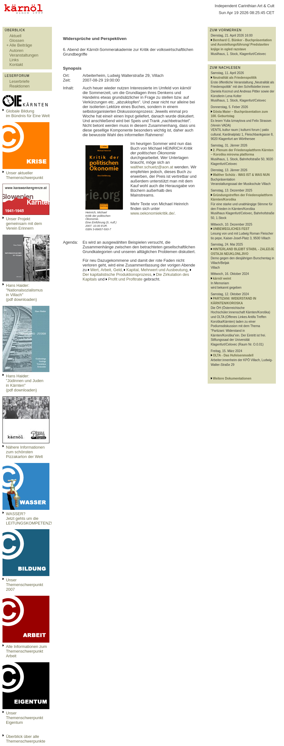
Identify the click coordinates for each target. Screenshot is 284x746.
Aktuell (15, 35)
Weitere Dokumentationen (232, 378)
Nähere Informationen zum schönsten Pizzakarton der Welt (25, 452)
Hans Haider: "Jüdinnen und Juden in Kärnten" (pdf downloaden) (24, 383)
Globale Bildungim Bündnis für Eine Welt (28, 113)
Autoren (16, 50)
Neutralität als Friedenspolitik (234, 77)
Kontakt (16, 64)
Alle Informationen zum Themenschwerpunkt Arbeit (26, 651)
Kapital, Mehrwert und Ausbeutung (157, 269)
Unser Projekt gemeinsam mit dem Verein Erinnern (24, 223)
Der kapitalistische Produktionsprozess (117, 274)
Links (14, 59)
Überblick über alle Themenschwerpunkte (25, 739)
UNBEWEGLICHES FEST (231, 229)
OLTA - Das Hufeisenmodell (233, 355)
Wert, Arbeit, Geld (106, 269)
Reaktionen (19, 86)
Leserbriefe (19, 81)
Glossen (16, 40)
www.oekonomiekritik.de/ (152, 213)
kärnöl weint (222, 278)
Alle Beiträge (20, 45)
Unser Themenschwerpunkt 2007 (24, 585)
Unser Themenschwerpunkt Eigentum (24, 718)
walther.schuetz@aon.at (151, 167)
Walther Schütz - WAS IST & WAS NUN (241, 175)
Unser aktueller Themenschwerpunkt (24, 175)
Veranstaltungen (23, 55)
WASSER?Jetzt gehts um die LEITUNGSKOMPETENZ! (29, 518)
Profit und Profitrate (125, 279)
